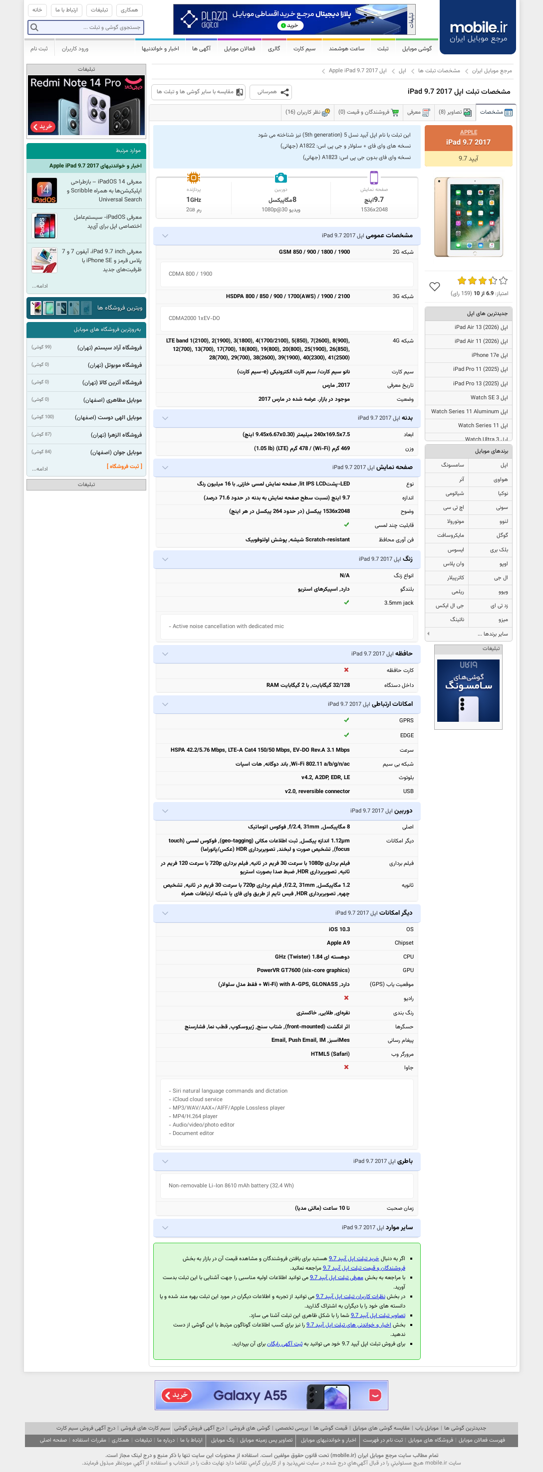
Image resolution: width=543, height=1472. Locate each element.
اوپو (504, 564)
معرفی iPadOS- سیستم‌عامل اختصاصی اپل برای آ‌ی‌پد (108, 222)
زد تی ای (499, 606)
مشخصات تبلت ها (439, 71)
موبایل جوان (127, 452)
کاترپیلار (455, 578)
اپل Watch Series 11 (483, 426)
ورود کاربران (75, 48)
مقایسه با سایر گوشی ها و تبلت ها (195, 92)
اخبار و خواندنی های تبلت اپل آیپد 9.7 (348, 1325)
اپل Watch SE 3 (489, 398)
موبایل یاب (427, 1428)
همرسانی (267, 92)
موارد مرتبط (128, 151)
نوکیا (503, 494)
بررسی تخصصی (291, 1428)
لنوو (504, 521)
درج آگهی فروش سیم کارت (85, 1428)
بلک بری (499, 550)
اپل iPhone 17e (490, 355)
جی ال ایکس (450, 606)
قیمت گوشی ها (330, 1428)
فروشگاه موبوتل (123, 365)
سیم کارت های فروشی (145, 1428)
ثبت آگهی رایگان (284, 1344)
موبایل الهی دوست (120, 417)
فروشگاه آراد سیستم (118, 347)
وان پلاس (453, 564)
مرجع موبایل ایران (492, 71)
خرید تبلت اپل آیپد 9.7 (354, 1259)
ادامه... (40, 286)
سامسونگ (452, 465)
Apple (468, 132)
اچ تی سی (453, 507)
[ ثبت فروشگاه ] (124, 467)
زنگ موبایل (223, 1440)
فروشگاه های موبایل (430, 1440)
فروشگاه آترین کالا (120, 382)
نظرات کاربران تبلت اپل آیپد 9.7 (350, 1297)
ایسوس (456, 550)
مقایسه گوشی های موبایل (381, 1428)
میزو (503, 620)
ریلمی (458, 592)
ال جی (501, 578)
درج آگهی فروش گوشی (199, 1428)
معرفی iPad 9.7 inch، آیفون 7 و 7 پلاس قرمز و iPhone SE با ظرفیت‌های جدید (102, 260)
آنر (461, 480)
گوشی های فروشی (250, 1428)
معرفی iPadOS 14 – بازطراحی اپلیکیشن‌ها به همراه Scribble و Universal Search (104, 190)
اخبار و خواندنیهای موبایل (328, 1440)
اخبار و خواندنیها (160, 48)
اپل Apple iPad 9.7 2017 (358, 71)
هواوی (501, 480)
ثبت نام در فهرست (383, 1440)
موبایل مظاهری (124, 400)
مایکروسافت (450, 535)
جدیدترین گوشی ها (465, 1428)
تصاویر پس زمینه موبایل (266, 1440)
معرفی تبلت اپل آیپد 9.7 (336, 1278)
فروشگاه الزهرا (125, 435)
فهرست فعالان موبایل (482, 1440)
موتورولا (455, 521)
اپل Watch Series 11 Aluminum (469, 412)
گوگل (502, 535)
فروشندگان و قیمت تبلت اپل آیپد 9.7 (364, 1268)
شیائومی (455, 494)
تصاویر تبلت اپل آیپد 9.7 (378, 1315)
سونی (502, 507)
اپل (402, 71)
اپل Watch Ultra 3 (486, 440)
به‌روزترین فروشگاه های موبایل (107, 330)
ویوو (503, 592)
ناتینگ (457, 620)
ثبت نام (39, 48)
